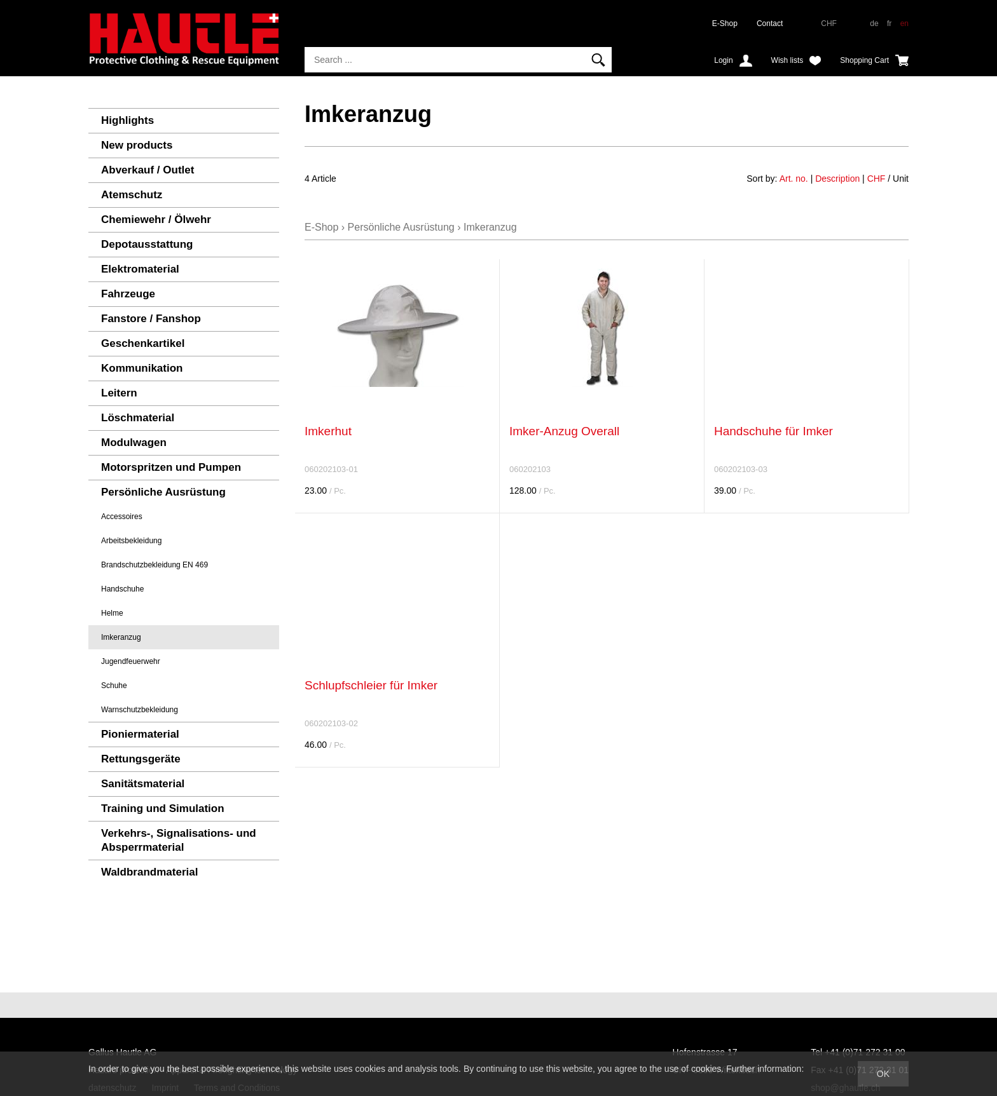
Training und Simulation (162, 808)
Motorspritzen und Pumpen (171, 467)
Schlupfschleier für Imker (371, 685)
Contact (770, 23)
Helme (112, 613)
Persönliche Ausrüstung (163, 492)
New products (136, 145)
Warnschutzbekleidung (139, 709)
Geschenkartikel (142, 343)
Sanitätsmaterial (142, 784)
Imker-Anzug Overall (564, 431)
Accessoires (121, 516)
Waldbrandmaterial (149, 872)
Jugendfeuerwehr (130, 661)
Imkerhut (328, 431)
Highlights (127, 120)
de (874, 23)
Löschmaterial (137, 418)
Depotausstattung (147, 244)
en (904, 23)
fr (889, 23)
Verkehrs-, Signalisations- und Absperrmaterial (178, 840)
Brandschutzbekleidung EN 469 (154, 564)
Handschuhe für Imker (773, 431)
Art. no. (794, 178)
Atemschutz (131, 195)
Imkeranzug (121, 637)
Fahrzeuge (128, 294)
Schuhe (114, 685)
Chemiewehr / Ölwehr (156, 219)
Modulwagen (134, 442)
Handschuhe (122, 589)
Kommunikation (141, 368)
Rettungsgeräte (141, 759)
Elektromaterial (140, 269)
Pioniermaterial (140, 734)
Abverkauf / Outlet (147, 170)
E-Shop (725, 23)
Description (837, 178)
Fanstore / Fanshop (151, 319)
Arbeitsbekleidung (131, 540)
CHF (876, 178)
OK (883, 1074)
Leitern (119, 393)
